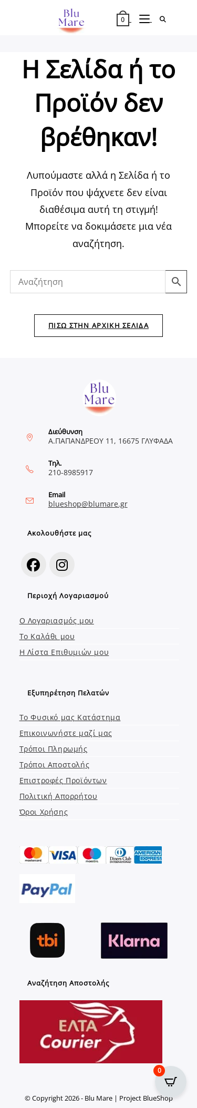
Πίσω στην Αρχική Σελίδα (98, 325)
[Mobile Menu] (141, 19)
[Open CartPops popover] (170, 1081)
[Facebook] (33, 564)
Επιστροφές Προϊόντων (63, 780)
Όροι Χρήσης (43, 812)
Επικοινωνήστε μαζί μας (65, 733)
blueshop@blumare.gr (88, 504)
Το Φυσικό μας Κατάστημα (70, 717)
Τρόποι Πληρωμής (53, 749)
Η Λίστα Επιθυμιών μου (64, 652)
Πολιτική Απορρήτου (58, 796)
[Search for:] (159, 19)
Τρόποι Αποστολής (54, 765)
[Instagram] (62, 564)
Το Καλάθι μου (47, 636)
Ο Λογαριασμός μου (56, 620)
